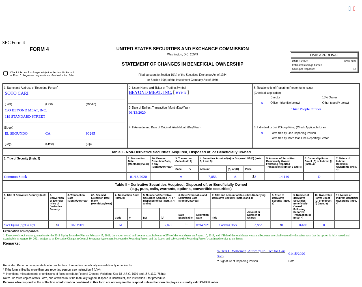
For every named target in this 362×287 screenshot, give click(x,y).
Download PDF (355, 8)
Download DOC (350, 8)
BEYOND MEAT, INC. (150, 92)
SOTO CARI (17, 93)
